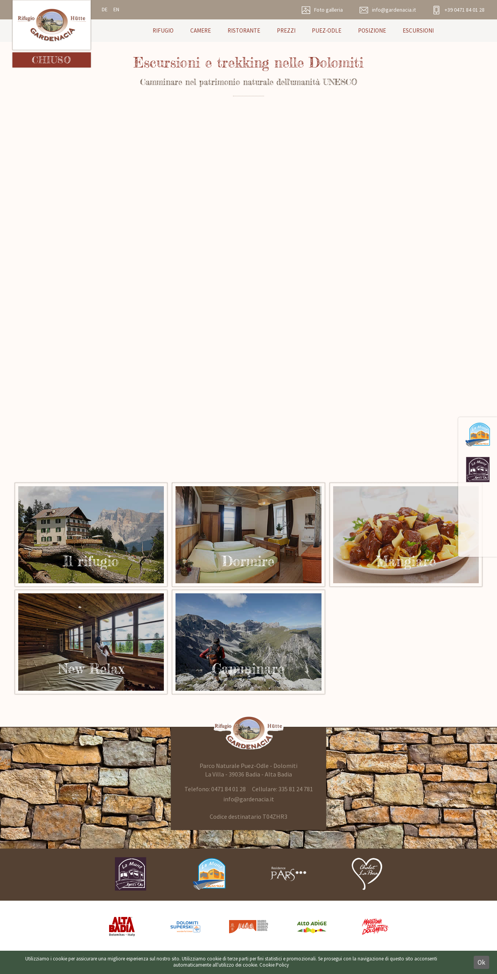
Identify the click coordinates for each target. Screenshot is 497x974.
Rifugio (163, 30)
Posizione (372, 30)
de (105, 9)
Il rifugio (248, 534)
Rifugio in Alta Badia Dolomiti (91, 534)
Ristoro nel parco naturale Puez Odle (406, 534)
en (116, 9)
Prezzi (286, 30)
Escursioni (418, 30)
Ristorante (244, 30)
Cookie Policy (274, 965)
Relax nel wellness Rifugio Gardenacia (91, 641)
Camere (200, 30)
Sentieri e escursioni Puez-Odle (248, 641)
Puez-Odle (326, 30)
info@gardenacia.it (248, 799)
